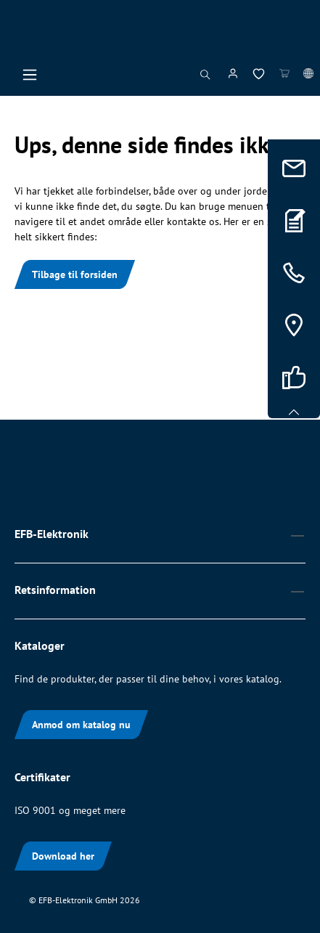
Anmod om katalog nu (81, 724)
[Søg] (205, 78)
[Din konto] (233, 76)
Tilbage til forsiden (75, 274)
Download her (63, 856)
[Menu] (30, 78)
